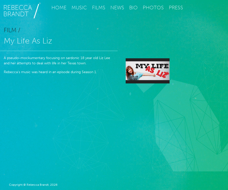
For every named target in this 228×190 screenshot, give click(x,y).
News (117, 8)
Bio (133, 8)
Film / (12, 30)
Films (98, 8)
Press (176, 8)
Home (58, 8)
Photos (153, 8)
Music (79, 8)
